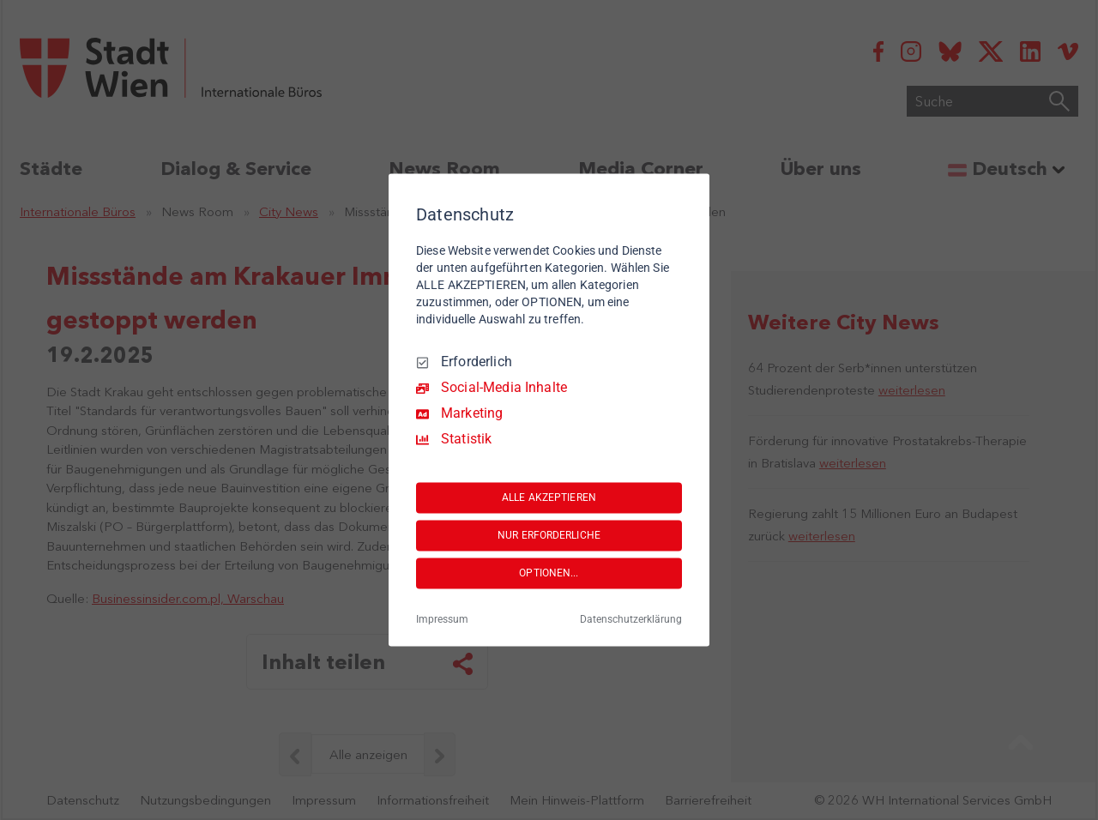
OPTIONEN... (548, 573)
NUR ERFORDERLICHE (549, 535)
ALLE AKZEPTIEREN (549, 497)
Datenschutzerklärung (631, 620)
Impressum (442, 620)
